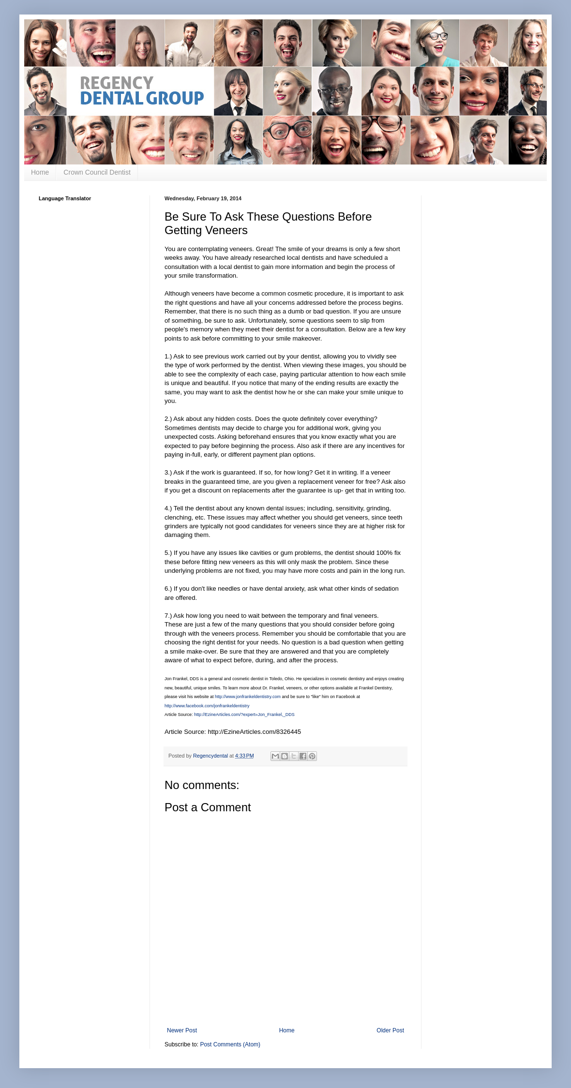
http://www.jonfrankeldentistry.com (248, 696)
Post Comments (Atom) (230, 1044)
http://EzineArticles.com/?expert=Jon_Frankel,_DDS (244, 714)
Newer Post (182, 1030)
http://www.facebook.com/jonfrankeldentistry (207, 705)
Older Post (390, 1030)
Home (40, 172)
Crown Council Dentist (97, 172)
